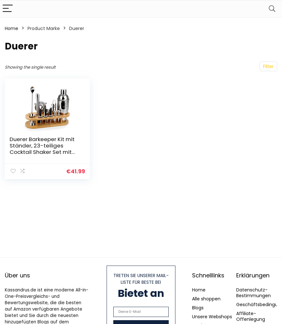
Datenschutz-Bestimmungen (253, 293)
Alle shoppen (206, 299)
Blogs (198, 308)
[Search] (272, 8)
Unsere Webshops (212, 316)
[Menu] (7, 8)
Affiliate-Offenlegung (250, 316)
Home (11, 28)
